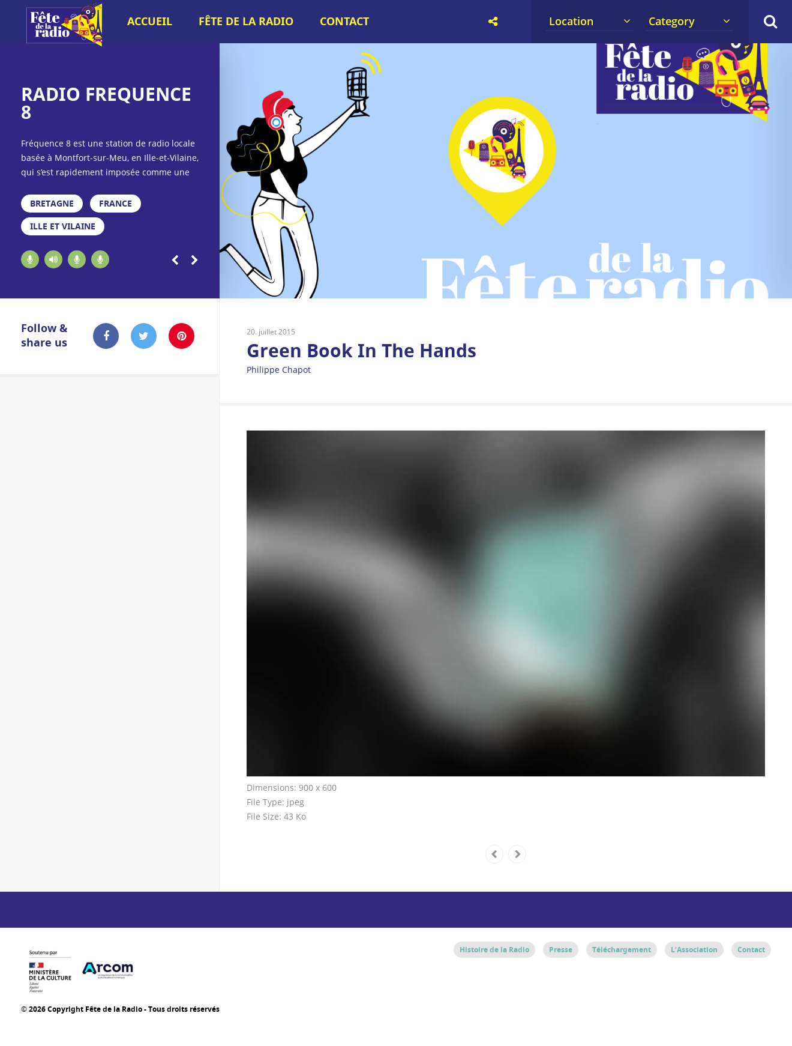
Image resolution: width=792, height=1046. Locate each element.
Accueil (149, 21)
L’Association (694, 950)
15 (634, 283)
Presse (560, 950)
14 (606, 283)
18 (720, 283)
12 (549, 283)
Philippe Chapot (279, 369)
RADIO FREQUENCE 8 (106, 103)
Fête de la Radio (246, 21)
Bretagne (52, 203)
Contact (344, 21)
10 (491, 283)
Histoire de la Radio (494, 950)
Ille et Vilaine (62, 226)
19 (748, 283)
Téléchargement (621, 950)
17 (691, 283)
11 (520, 283)
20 (777, 283)
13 (577, 283)
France (115, 203)
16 (663, 283)
